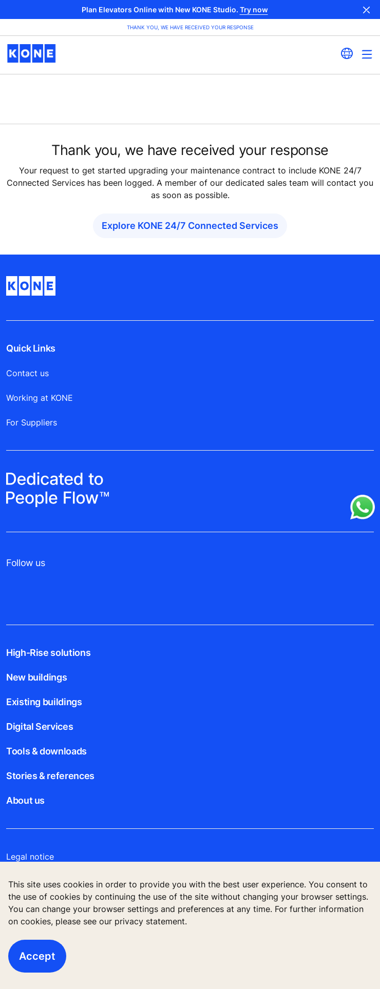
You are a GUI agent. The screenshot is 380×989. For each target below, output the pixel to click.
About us (25, 800)
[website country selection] (346, 53)
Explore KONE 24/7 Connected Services (190, 225)
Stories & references (50, 775)
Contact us (27, 373)
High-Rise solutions (48, 652)
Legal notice (30, 856)
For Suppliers (31, 422)
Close (366, 9)
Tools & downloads (46, 751)
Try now (254, 9)
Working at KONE (39, 398)
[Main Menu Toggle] (367, 54)
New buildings (36, 677)
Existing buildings (44, 701)
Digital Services (39, 726)
